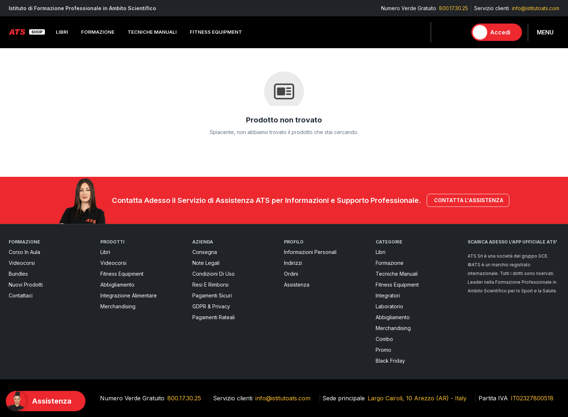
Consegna (204, 252)
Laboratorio (389, 306)
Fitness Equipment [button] (216, 32)
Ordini (291, 274)
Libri (105, 252)
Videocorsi (22, 263)
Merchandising (117, 306)
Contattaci (21, 295)
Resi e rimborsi (210, 285)
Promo (383, 350)
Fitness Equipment (121, 274)
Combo (384, 339)
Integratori (388, 295)
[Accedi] (496, 32)
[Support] (45, 401)
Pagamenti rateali (213, 317)
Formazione (390, 263)
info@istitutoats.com (535, 8)
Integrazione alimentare (128, 295)
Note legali (206, 263)
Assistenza (296, 285)
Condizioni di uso (213, 274)
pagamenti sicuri (212, 295)
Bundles (18, 274)
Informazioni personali (310, 252)
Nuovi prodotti (26, 285)
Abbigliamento (117, 285)
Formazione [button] (97, 32)
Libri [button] (62, 32)
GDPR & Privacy (211, 306)
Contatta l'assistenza (468, 200)
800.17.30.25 (453, 8)
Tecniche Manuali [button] (152, 32)
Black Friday (390, 361)
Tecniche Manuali (397, 274)
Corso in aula (24, 252)
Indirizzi (293, 263)
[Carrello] (458, 32)
